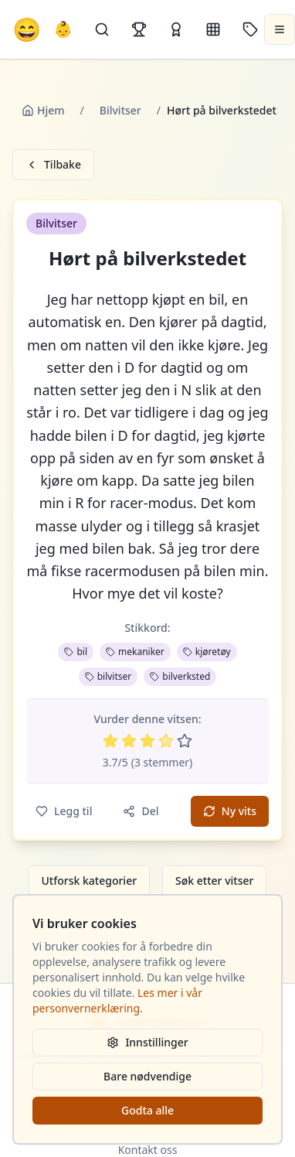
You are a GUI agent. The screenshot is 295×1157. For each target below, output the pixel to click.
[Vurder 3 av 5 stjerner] (147, 741)
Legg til (64, 811)
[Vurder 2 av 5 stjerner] (129, 741)
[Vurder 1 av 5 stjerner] (110, 741)
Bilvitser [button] (56, 223)
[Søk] (102, 29)
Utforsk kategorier (89, 880)
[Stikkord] (250, 29)
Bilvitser (120, 110)
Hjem (43, 110)
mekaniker (135, 651)
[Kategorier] (213, 29)
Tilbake (53, 164)
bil (75, 651)
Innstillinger (147, 1042)
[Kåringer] (176, 29)
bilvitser (108, 676)
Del (140, 811)
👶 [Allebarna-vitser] (63, 29)
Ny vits (229, 811)
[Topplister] (139, 29)
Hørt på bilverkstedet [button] (147, 258)
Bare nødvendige (147, 1076)
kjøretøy (207, 651)
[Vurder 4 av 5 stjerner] (166, 741)
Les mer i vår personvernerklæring (117, 1000)
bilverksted (180, 676)
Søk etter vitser (214, 880)
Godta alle (147, 1110)
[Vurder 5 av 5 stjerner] (184, 741)
